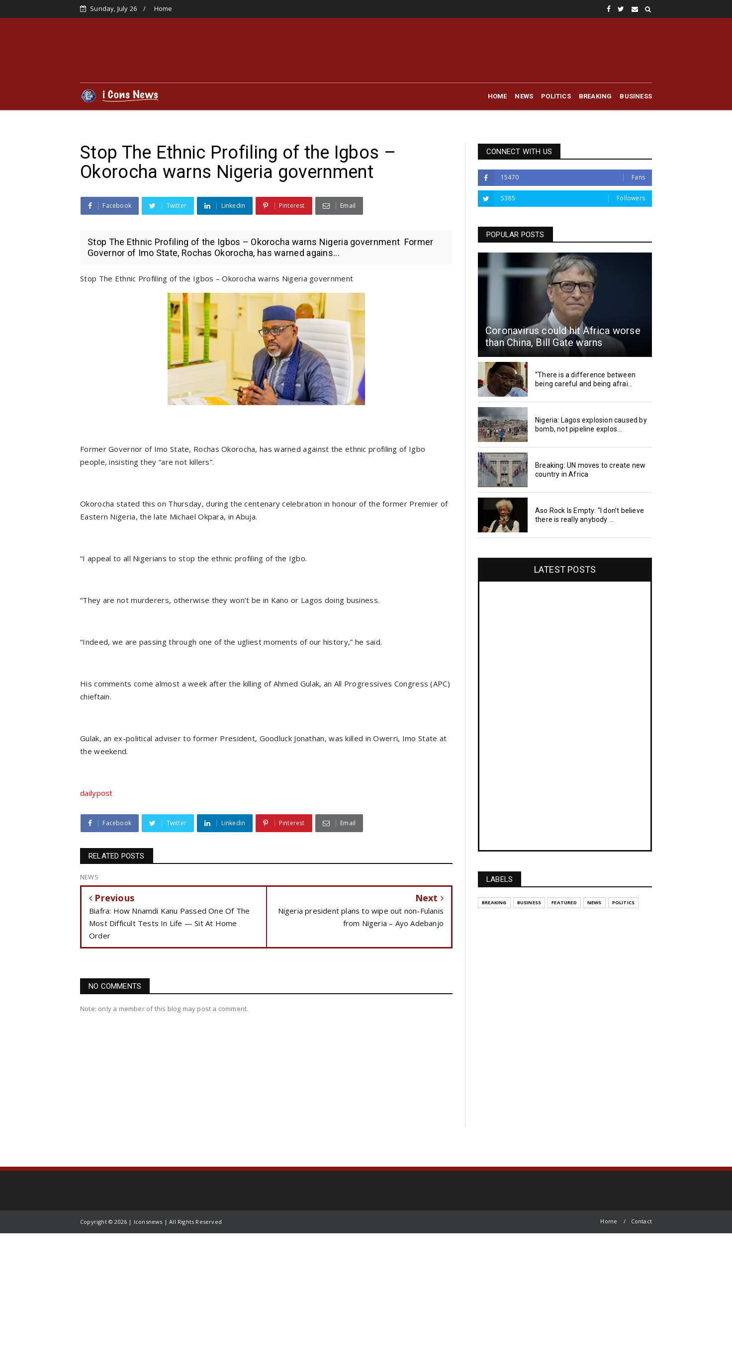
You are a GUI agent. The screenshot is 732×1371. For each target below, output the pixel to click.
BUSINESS (636, 96)
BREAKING (595, 96)
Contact (641, 1221)
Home (163, 8)
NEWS (524, 96)
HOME (497, 96)
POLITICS (556, 96)
